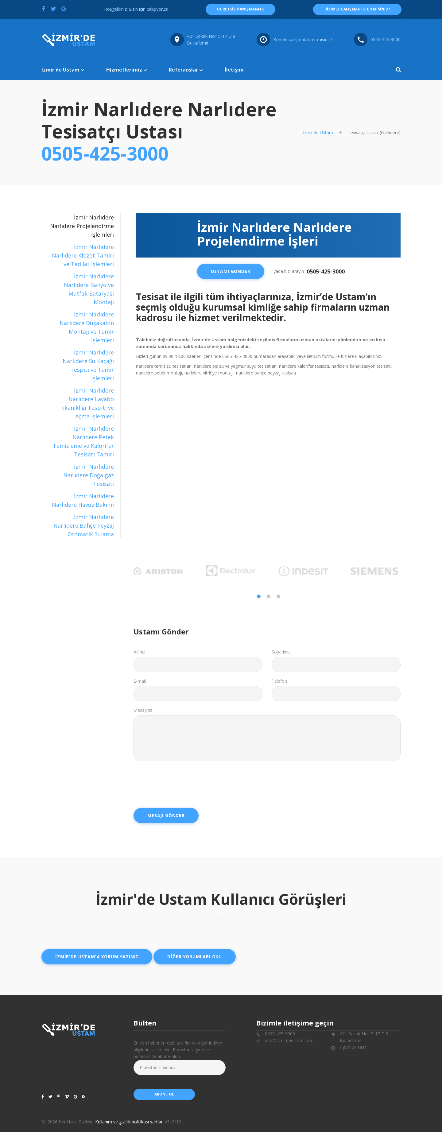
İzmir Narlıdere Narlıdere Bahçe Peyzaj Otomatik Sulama (83, 525)
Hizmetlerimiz (124, 69)
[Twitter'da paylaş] (53, 8)
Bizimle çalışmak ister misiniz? (302, 39)
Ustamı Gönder (230, 271)
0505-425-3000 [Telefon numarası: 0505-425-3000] (385, 39)
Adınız (139, 652)
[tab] (80, 255)
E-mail (140, 681)
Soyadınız (281, 652)
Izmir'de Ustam (60, 69)
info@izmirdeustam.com (289, 1040)
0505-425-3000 (105, 153)
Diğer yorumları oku (194, 956)
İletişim (234, 69)
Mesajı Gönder (166, 815)
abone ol (164, 1094)
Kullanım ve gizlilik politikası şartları (129, 1122)
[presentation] (180, 782)
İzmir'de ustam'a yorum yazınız (96, 956)
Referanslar (183, 69)
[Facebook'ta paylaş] (43, 8)
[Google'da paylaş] (63, 8)
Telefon (279, 681)
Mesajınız (143, 710)
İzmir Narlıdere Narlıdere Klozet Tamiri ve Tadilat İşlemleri (83, 255)
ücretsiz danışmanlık (240, 9)
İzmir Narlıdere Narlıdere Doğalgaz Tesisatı (88, 475)
